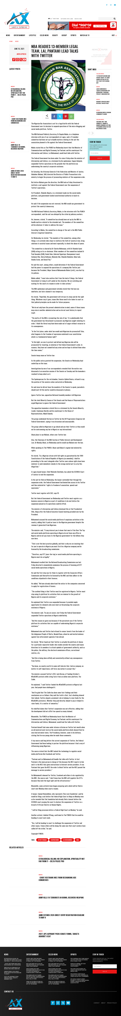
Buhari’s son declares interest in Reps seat (102, 102)
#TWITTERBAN (42, 840)
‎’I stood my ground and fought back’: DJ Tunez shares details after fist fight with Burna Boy (103, 79)
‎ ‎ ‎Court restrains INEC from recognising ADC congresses (18, 121)
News (17, 41)
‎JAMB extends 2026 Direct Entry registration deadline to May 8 (18, 174)
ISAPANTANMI (55, 840)
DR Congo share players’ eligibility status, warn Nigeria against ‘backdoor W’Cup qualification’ (80, 980)
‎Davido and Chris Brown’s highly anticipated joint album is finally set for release (35, 960)
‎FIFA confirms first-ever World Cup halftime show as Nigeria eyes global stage (80, 960)
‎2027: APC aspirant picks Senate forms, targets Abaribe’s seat (59, 935)
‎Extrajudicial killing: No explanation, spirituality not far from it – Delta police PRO (18, 93)
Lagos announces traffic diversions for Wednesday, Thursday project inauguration (103, 91)
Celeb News (100, 73)
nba (77, 840)
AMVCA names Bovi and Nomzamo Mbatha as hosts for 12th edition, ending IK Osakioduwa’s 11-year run (35, 970)
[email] (100, 153)
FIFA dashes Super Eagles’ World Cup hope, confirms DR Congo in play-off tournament (80, 975)
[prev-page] (89, 133)
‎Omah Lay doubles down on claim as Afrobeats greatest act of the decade (34, 983)
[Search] (114, 18)
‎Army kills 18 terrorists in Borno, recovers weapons (18, 147)
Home (11, 41)
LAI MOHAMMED (67, 840)
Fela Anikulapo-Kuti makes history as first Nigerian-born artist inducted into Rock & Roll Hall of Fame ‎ (35, 977)
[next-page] (92, 133)
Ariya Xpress (21, 54)
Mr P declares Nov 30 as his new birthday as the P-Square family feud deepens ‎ (35, 965)
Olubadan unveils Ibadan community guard (103, 113)
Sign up (99, 158)
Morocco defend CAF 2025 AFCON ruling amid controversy (78, 965)
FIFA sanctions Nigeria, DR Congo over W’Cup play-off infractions (78, 970)
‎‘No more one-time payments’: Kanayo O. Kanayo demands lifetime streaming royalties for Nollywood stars (103, 125)
